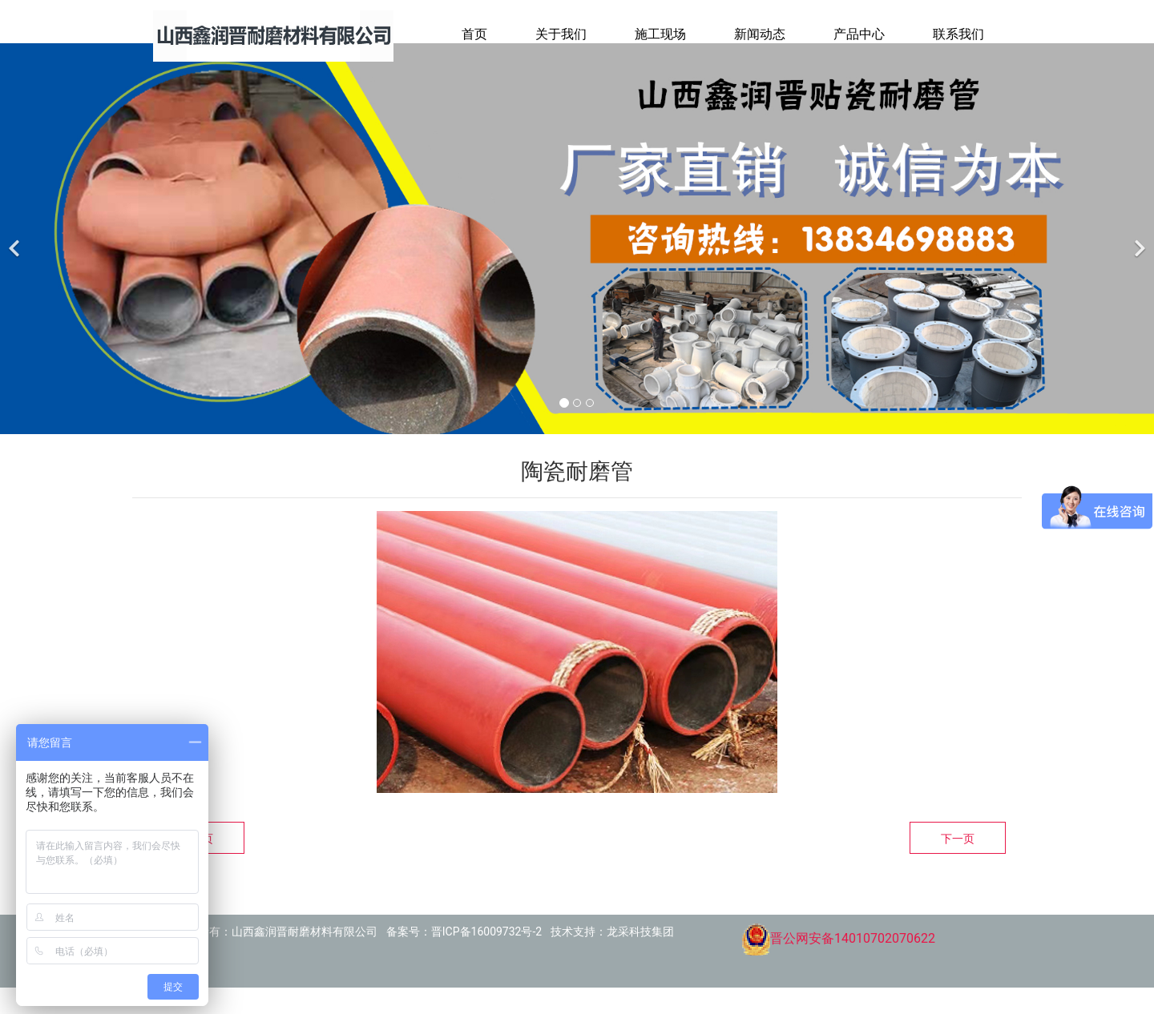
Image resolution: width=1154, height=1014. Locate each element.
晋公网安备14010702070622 (838, 964)
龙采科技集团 (640, 958)
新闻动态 (759, 34)
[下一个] (1138, 265)
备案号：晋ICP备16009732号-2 (464, 958)
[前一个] (16, 265)
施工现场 (660, 34)
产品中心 (859, 34)
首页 (474, 34)
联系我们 (958, 34)
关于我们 (561, 34)
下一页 (957, 865)
